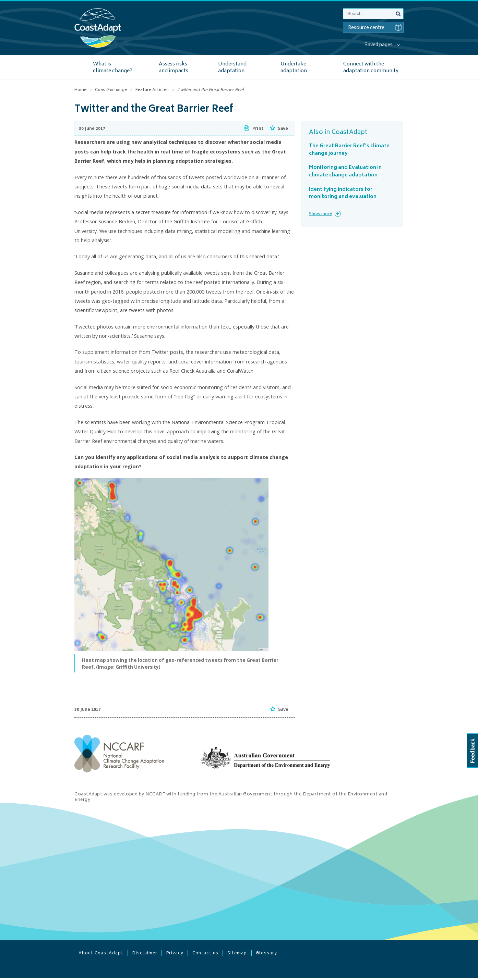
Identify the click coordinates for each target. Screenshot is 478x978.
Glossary (266, 953)
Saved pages (379, 45)
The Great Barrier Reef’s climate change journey (349, 150)
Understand (232, 67)
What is (112, 67)
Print (257, 129)
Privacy (174, 953)
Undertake (293, 67)
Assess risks (173, 67)
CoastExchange (111, 90)
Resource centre (375, 27)
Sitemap (237, 953)
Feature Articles (152, 90)
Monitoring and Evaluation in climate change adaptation (345, 171)
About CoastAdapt (101, 953)
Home (80, 90)
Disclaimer (144, 953)
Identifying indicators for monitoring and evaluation (343, 193)
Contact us (205, 953)
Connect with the (370, 67)
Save (283, 129)
